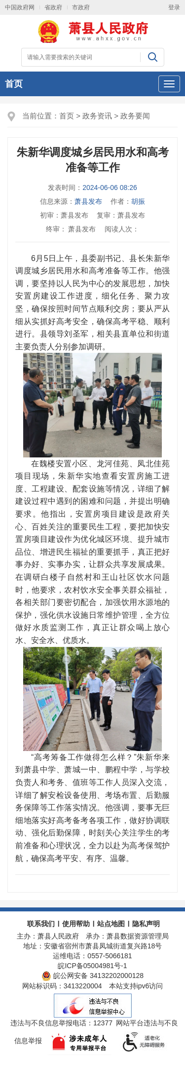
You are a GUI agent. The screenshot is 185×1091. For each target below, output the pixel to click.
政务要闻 (135, 116)
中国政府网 (20, 7)
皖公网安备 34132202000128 (92, 975)
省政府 (53, 7)
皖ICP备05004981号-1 (92, 966)
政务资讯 (97, 116)
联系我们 (41, 924)
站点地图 (111, 924)
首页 (14, 84)
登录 (174, 7)
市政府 (81, 7)
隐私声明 (146, 924)
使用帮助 (76, 924)
